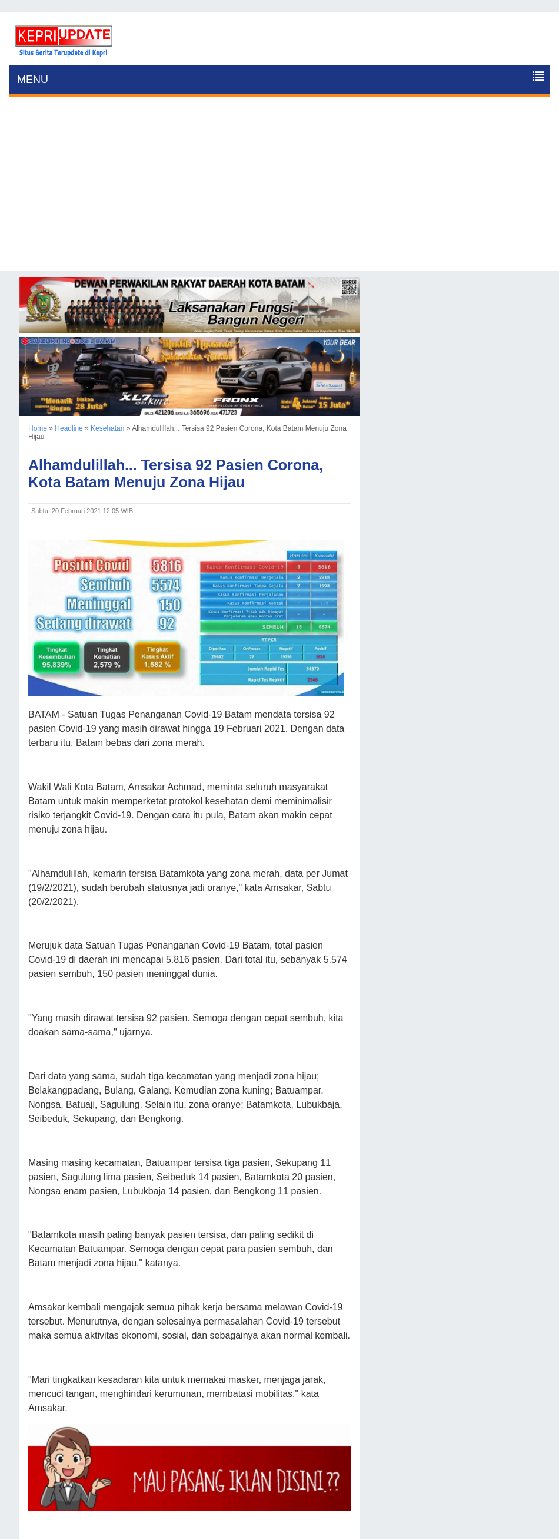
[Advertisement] (279, 188)
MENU (32, 79)
